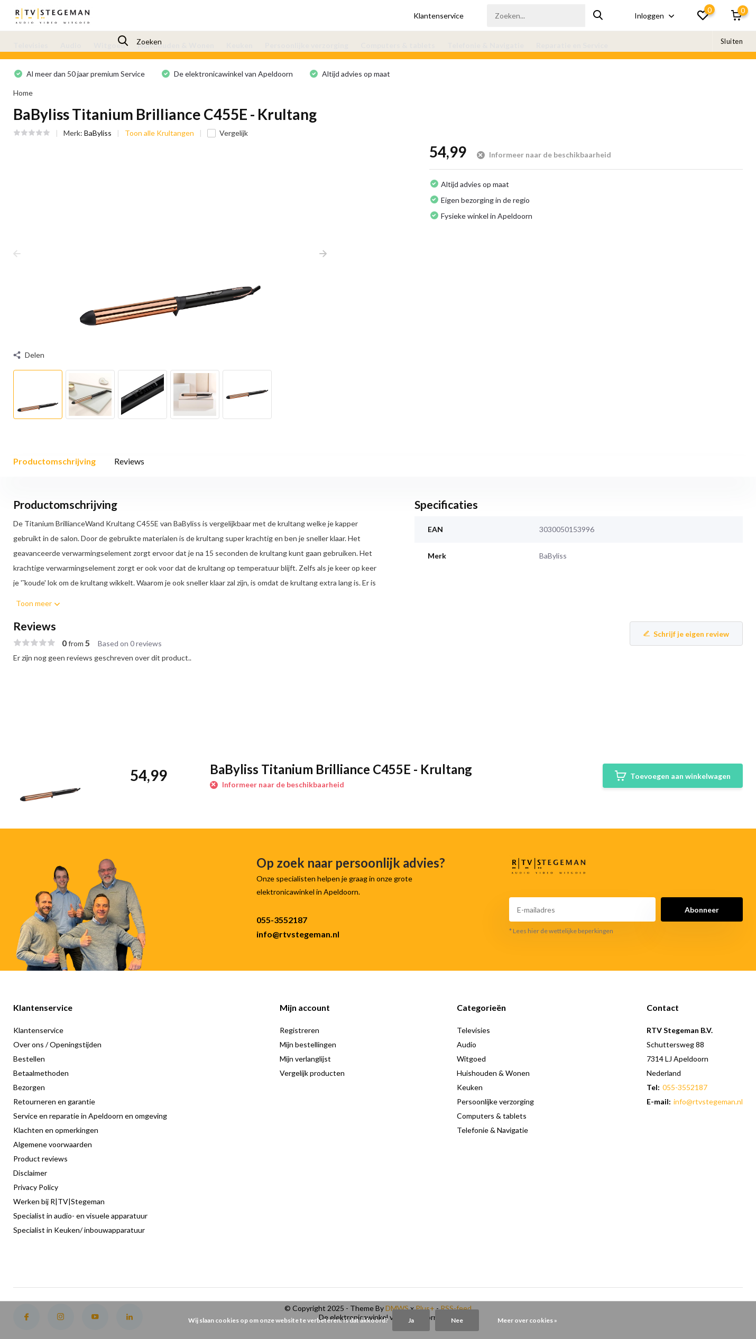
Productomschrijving (54, 461)
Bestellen (29, 1058)
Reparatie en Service (572, 45)
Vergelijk (227, 132)
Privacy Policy (35, 1187)
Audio (70, 45)
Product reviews (40, 1158)
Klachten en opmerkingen (55, 1130)
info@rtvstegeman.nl (297, 934)
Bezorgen (29, 1087)
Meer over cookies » (527, 1320)
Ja (411, 1320)
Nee (457, 1320)
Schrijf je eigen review (686, 633)
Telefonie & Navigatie (485, 45)
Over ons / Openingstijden (57, 1044)
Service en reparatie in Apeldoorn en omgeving (90, 1115)
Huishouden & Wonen (175, 45)
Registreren (299, 1030)
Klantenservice (438, 15)
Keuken (239, 45)
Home (23, 92)
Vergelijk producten (312, 1072)
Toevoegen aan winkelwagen (673, 776)
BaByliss (98, 132)
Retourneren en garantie (54, 1101)
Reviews (129, 461)
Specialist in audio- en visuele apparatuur (80, 1215)
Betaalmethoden (41, 1072)
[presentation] (17, 253)
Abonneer (702, 909)
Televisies (30, 45)
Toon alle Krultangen (159, 132)
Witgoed (109, 45)
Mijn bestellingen (308, 1044)
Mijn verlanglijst (305, 1058)
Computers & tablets (398, 45)
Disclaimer (30, 1172)
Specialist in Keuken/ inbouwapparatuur (79, 1229)
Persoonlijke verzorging (306, 45)
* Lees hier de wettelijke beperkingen (561, 931)
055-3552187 (281, 920)
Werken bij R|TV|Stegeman (59, 1201)
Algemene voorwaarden (52, 1144)
